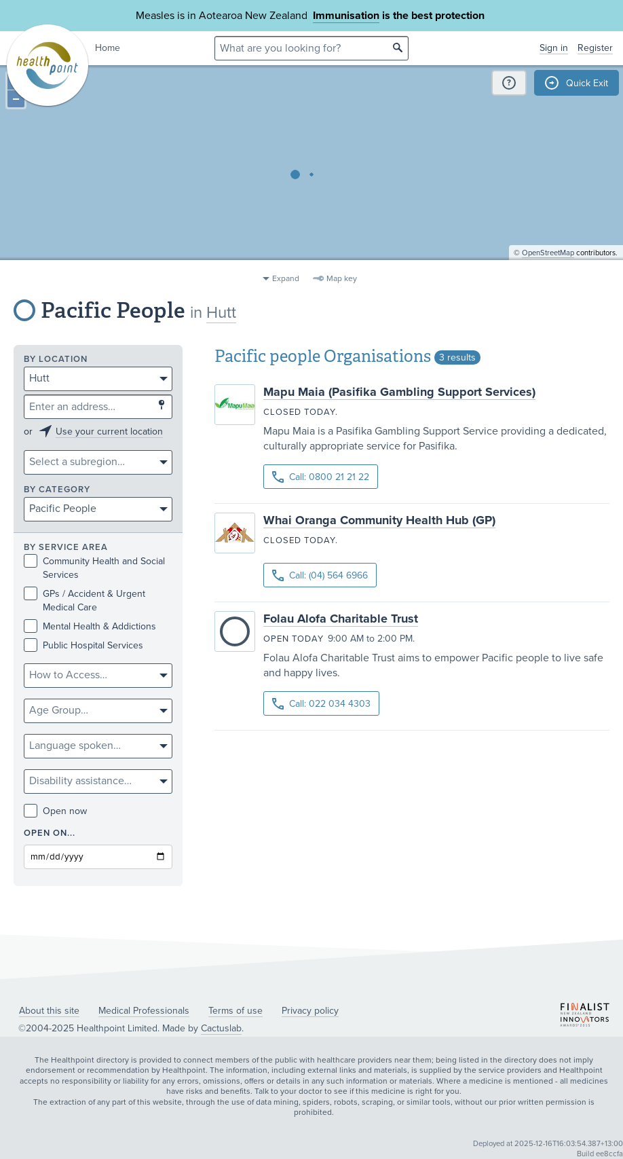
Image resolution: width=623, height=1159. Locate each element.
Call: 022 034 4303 (321, 704)
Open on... (49, 833)
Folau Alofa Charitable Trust (340, 618)
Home (107, 48)
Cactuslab (221, 1028)
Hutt (221, 313)
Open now (55, 811)
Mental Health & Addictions (90, 626)
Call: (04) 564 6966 (320, 575)
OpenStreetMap (548, 261)
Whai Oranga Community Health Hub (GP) (379, 520)
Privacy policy (310, 1010)
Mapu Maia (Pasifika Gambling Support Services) (399, 391)
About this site (49, 1010)
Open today (293, 638)
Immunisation (346, 15)
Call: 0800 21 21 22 (320, 477)
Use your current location (109, 431)
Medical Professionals (143, 1010)
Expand (285, 278)
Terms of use (235, 1010)
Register (595, 48)
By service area (66, 547)
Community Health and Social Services (94, 568)
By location (56, 359)
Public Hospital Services (83, 645)
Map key (341, 278)
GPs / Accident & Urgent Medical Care (84, 600)
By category (57, 489)
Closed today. (300, 412)
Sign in (554, 48)
